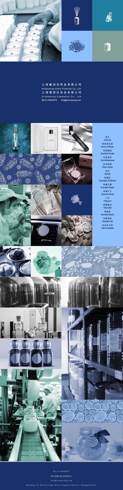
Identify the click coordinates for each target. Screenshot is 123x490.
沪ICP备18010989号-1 (61, 476)
